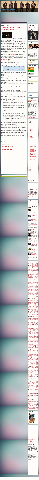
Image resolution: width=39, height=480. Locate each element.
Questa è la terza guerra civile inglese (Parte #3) (34, 229)
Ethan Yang (34, 304)
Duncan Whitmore (31, 300)
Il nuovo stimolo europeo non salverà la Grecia (33, 151)
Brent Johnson (34, 281)
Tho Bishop (29, 396)
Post (29, 202)
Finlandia (33, 306)
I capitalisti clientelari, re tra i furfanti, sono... (32, 163)
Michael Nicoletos (36, 359)
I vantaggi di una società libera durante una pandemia (33, 153)
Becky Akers (33, 274)
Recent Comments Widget (36, 198)
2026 (29, 121)
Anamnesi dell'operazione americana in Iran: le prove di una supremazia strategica (34, 234)
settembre (31, 130)
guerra (33, 317)
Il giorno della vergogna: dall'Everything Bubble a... (32, 140)
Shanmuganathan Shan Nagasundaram (31, 387)
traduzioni (30, 399)
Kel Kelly (32, 341)
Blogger (20, 478)
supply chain (35, 393)
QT (37, 375)
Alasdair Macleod (35, 264)
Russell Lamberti (29, 383)
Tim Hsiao (29, 398)
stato (37, 390)
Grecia (30, 316)
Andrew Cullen (32, 269)
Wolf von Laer (36, 407)
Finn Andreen (36, 306)
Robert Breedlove (36, 379)
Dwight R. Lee (35, 300)
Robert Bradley (32, 379)
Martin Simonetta (34, 354)
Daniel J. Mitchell (30, 292)
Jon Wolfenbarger (35, 336)
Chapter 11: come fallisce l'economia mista (32, 154)
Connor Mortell (36, 289)
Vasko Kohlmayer (35, 401)
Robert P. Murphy (33, 380)
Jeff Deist (33, 330)
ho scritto (3, 65)
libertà (34, 346)
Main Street (29, 350)
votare (35, 404)
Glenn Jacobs (32, 314)
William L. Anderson (32, 407)
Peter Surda (31, 372)
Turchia (32, 400)
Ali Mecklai (37, 266)
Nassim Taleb (32, 363)
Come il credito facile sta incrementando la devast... (32, 143)
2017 (29, 171)
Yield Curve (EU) (30, 440)
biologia (33, 276)
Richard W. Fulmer (33, 378)
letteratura (34, 345)
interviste (36, 324)
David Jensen (32, 294)
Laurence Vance (33, 344)
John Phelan (32, 334)
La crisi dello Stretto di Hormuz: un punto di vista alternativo (34, 215)
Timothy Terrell (35, 398)
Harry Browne (35, 319)
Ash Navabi (36, 273)
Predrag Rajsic (29, 374)
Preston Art (33, 374)
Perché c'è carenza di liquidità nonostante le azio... (33, 149)
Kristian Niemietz (29, 343)
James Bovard (29, 327)
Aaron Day (29, 263)
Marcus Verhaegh (35, 351)
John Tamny (36, 335)
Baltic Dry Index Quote (30, 427)
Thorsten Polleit (35, 397)
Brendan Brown (30, 281)
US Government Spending (31, 438)
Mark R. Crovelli (34, 352)
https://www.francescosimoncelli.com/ (13, 141)
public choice (34, 375)
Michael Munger (32, 359)
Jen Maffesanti (36, 331)
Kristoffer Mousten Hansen (35, 343)
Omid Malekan (30, 367)
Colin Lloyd (29, 289)
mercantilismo (31, 356)
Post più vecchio (24, 175)
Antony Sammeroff (35, 271)
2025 (29, 122)
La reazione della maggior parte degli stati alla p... (33, 157)
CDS (29, 284)
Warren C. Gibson (30, 405)
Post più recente (3, 175)
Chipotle (35, 284)
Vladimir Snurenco (32, 404)
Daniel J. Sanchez (35, 292)
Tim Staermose (32, 398)
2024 (29, 123)
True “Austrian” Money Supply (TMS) (32, 437)
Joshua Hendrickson (33, 338)
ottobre (30, 129)
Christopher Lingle (35, 286)
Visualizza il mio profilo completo (31, 117)
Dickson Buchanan (33, 297)
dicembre (31, 127)
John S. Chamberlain (32, 335)
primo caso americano (13, 54)
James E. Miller (33, 327)
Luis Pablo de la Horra (36, 349)
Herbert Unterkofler (35, 320)
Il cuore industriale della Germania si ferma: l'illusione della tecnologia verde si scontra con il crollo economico (34, 249)
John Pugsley (35, 334)
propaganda (36, 374)
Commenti (30, 203)
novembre (31, 128)
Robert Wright (35, 381)
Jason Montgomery (30, 329)
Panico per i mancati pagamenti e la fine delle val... (33, 162)
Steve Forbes (35, 392)
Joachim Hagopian (33, 332)
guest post (32, 318)
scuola (29, 386)
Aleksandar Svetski (32, 265)
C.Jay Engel (29, 283)
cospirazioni (32, 290)
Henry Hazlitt (30, 320)
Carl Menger (35, 283)
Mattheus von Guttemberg (30, 355)
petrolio (33, 373)
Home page (14, 175)
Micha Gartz (36, 357)
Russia (33, 383)
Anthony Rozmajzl (35, 270)
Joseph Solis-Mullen (33, 337)
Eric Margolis (36, 303)
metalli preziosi (31, 357)
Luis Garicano (32, 349)
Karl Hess (33, 340)
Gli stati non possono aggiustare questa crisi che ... (33, 156)
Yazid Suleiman (30, 408)
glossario (35, 314)
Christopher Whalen (30, 287)
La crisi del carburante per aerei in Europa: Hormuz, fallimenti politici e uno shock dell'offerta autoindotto (34, 244)
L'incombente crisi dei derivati (33, 139)
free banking (35, 308)
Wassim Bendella (33, 405)
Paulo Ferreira (31, 370)
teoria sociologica (34, 395)
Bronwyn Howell (34, 282)
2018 (29, 170)
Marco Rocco (32, 351)
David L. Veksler (35, 294)
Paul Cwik (33, 369)
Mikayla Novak (35, 361)
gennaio (30, 168)
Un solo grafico (31, 137)
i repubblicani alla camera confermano (32, 188)
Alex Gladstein (36, 265)
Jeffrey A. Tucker (31, 331)
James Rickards (30, 328)
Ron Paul (29, 382)
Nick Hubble (34, 364)
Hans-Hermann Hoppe (30, 319)
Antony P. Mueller (30, 271)
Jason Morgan (33, 329)
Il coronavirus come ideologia (33, 150)
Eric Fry (34, 303)
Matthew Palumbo (35, 355)
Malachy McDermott (35, 350)
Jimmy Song (29, 332)
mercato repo (36, 356)
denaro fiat (32, 296)
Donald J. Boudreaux (35, 298)
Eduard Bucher (29, 302)
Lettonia (29, 346)
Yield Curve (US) (30, 441)
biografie (31, 276)
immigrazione (32, 322)
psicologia (31, 375)
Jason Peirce (36, 329)
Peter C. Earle (32, 371)
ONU (32, 367)
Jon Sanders (32, 336)
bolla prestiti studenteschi (35, 279)
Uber (37, 400)
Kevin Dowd (35, 341)
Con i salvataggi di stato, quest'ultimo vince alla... (32, 159)
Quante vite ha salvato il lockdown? (32, 145)
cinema (36, 287)
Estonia (29, 304)
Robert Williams (32, 381)
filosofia (30, 306)
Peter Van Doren (34, 372)
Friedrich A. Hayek (34, 309)
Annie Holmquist (32, 270)
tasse (33, 394)
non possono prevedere (11, 79)
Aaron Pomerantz (32, 263)
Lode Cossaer (36, 347)
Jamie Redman (34, 328)
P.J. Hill (35, 367)
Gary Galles (30, 310)
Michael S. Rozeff (33, 360)
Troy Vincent (29, 400)
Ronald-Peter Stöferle (33, 382)
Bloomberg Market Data (30, 428)
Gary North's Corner (35, 310)
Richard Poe (29, 378)
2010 (29, 177)
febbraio (30, 167)
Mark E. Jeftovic (30, 352)
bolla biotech (33, 277)
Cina (33, 287)
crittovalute (36, 290)
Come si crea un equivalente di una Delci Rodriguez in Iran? (34, 224)
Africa (31, 264)
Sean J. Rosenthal (33, 386)
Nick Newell (37, 364)
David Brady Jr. (33, 293)
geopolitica (31, 311)
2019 (29, 169)
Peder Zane (35, 370)
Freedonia (29, 309)
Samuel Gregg (30, 385)
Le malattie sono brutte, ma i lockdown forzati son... (32, 160)
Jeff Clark (31, 330)
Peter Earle (34, 371)
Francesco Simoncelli (34, 100)
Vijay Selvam (31, 403)
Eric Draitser (31, 303)
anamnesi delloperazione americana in (32, 194)
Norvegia (32, 366)
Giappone (32, 313)
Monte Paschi (36, 362)
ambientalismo (29, 267)
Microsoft (37, 360)
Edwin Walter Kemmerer (34, 302)
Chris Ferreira (31, 285)
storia (31, 393)
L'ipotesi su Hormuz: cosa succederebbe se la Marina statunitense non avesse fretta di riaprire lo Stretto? (34, 220)
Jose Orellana (29, 337)
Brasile (35, 280)
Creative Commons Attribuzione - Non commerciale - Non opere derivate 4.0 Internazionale (32, 461)
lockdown (32, 347)
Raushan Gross (32, 376)
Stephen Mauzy (31, 392)
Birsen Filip (36, 276)
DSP (28, 300)
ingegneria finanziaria (31, 323)
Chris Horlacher (34, 285)
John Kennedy (35, 333)
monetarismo (31, 362)
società (33, 389)
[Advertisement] (19, 17)
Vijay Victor (34, 403)
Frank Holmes (33, 307)
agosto (30, 131)
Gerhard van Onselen (32, 312)
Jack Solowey (36, 325)
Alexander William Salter (33, 266)
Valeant (29, 401)
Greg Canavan (34, 316)
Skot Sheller (31, 389)
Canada (32, 283)
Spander (29, 185)
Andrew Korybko (35, 269)
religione (36, 376)
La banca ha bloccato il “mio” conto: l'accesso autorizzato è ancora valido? (34, 238)
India (35, 322)
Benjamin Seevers (36, 274)
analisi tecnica (32, 268)
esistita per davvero (30, 50)
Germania (36, 312)
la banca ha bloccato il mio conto (32, 185)
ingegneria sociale (30, 324)
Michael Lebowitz (35, 358)
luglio (30, 132)
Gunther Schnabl (36, 318)
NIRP (29, 366)
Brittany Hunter (30, 282)
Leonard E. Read (30, 345)
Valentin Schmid (31, 401)
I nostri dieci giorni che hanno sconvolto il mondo (33, 142)
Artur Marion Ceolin (32, 273)
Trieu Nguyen (35, 399)
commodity (32, 289)
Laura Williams (30, 344)
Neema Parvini (35, 363)
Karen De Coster (29, 340)
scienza (35, 385)
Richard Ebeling (30, 377)
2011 (29, 176)
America (34, 267)
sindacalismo (36, 388)
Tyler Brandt (35, 400)
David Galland (36, 293)
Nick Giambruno (30, 364)
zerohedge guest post (35, 408)
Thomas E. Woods (33, 396)
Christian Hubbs (31, 286)
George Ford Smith (35, 311)
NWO (35, 366)
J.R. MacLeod (32, 325)
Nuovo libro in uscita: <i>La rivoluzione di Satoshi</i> (32, 27)
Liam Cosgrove (31, 346)
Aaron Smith (36, 263)
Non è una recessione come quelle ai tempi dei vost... (32, 138)
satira (32, 385)
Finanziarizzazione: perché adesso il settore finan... (32, 165)
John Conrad (32, 333)
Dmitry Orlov (31, 298)
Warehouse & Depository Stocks (31, 439)
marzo (30, 166)
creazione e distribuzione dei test (4, 59)
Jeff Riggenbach (36, 330)
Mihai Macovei (30, 361)
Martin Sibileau (30, 354)
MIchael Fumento (31, 358)
